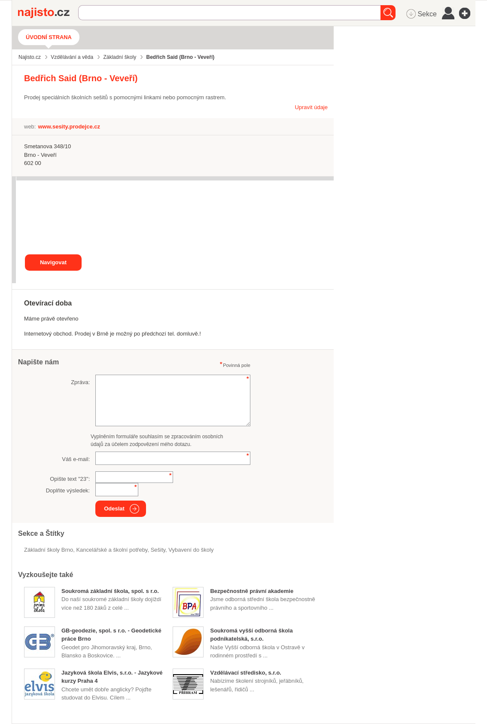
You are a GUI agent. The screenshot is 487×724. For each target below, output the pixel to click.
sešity (158, 550)
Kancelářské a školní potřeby (111, 550)
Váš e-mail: (76, 459)
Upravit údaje (311, 107)
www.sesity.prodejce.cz (69, 126)
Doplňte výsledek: (68, 490)
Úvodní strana (49, 37)
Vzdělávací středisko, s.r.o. (245, 672)
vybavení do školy (190, 550)
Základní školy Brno (48, 550)
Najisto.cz (48, 12)
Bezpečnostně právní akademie (251, 591)
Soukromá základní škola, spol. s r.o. (110, 591)
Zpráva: (80, 382)
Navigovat (53, 262)
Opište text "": (70, 479)
